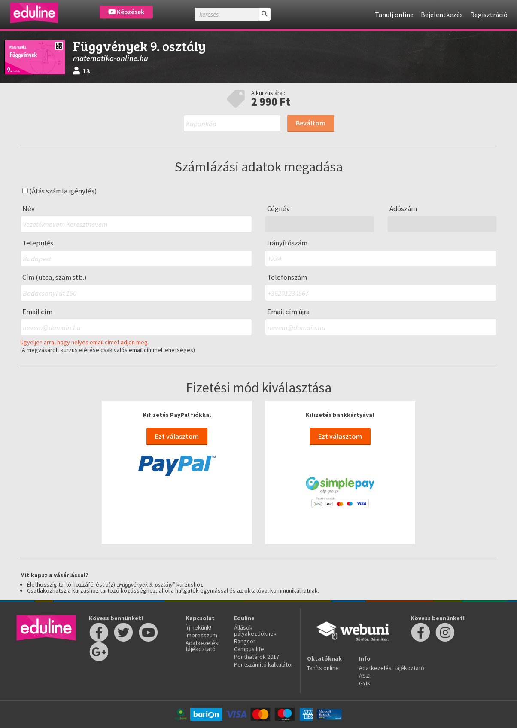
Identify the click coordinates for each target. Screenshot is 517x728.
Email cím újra (288, 311)
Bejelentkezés (442, 14)
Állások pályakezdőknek (255, 630)
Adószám (403, 208)
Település (37, 243)
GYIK (365, 683)
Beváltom (310, 123)
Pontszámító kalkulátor (263, 664)
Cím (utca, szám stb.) (54, 277)
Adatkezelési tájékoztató (202, 646)
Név (28, 208)
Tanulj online (394, 14)
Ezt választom (177, 436)
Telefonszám (287, 277)
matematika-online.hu (110, 58)
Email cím (37, 311)
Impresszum (201, 635)
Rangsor (244, 641)
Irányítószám (287, 243)
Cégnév (278, 208)
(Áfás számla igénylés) (59, 191)
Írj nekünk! (198, 627)
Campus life (249, 649)
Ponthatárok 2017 (256, 657)
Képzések (126, 12)
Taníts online (323, 668)
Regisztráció (489, 14)
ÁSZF (365, 675)
